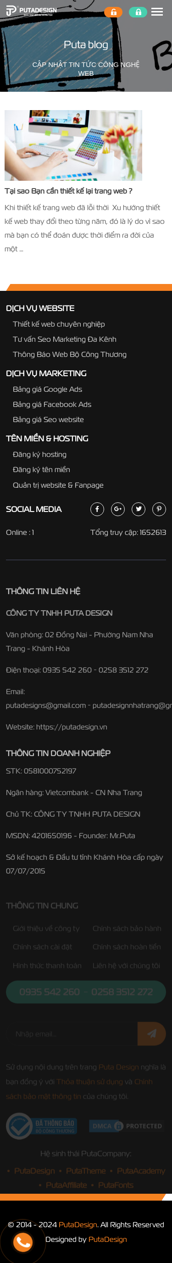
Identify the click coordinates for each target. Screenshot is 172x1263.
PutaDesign (78, 1224)
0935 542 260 (67, 672)
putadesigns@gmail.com (46, 708)
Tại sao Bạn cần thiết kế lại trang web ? (68, 191)
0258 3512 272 (124, 672)
